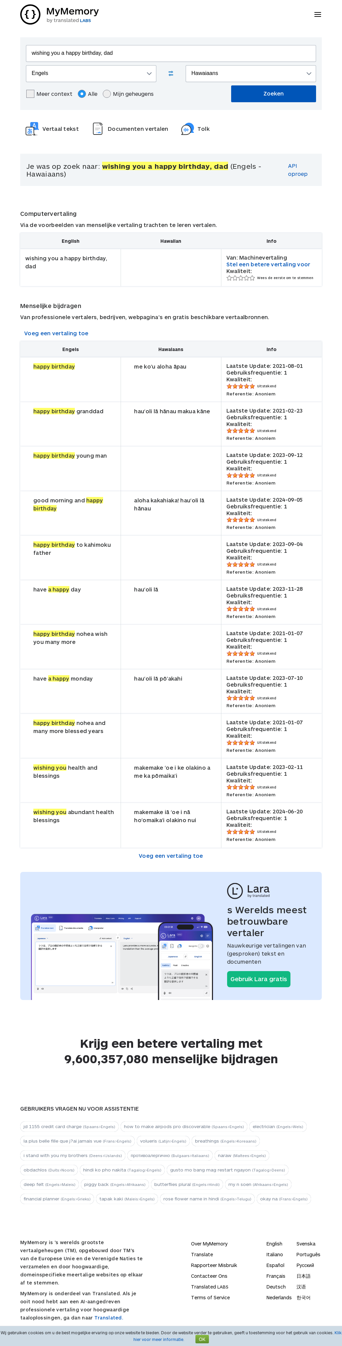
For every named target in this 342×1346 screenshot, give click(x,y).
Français (276, 1276)
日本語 (304, 1276)
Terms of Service (210, 1297)
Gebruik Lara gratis (258, 979)
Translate (202, 1254)
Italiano (275, 1254)
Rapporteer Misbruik (214, 1265)
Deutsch (276, 1287)
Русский (305, 1265)
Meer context (49, 94)
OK (202, 1339)
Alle (87, 94)
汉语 (301, 1287)
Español (275, 1265)
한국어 (304, 1297)
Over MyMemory (209, 1243)
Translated (209, 1287)
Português (308, 1254)
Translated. (108, 1317)
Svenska (306, 1243)
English (274, 1243)
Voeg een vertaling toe (56, 333)
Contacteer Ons (209, 1276)
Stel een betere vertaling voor (268, 264)
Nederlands (279, 1297)
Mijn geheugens (128, 94)
